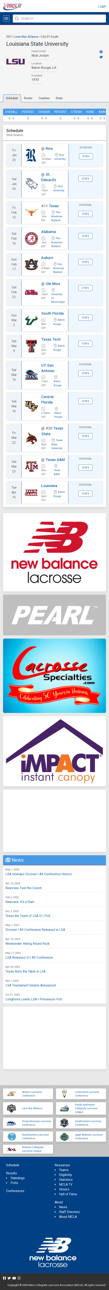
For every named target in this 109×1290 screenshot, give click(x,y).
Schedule (12, 98)
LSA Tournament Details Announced (30, 985)
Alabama (48, 232)
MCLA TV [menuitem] (65, 1184)
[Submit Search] (17, 19)
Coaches (44, 98)
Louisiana (49, 486)
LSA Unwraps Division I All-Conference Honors (38, 874)
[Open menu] (6, 18)
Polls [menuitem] (14, 1183)
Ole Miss (53, 284)
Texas (54, 206)
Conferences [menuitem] (15, 1191)
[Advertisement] (54, 821)
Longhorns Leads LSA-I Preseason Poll (33, 999)
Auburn (47, 258)
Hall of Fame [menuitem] (68, 1194)
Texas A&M (55, 460)
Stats (59, 98)
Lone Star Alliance (26, 36)
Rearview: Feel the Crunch (23, 888)
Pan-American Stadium (56, 216)
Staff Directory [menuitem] (69, 1212)
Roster (28, 98)
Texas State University (57, 444)
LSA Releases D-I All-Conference (29, 957)
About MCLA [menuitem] (68, 1217)
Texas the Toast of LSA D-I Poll (27, 916)
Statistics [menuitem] (66, 1180)
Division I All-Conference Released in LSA (35, 930)
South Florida (52, 313)
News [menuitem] (63, 1207)
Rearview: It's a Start (19, 902)
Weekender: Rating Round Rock (27, 944)
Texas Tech (51, 339)
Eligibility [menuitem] (65, 1175)
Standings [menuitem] (18, 1178)
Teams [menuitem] (64, 1170)
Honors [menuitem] (64, 1189)
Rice (49, 148)
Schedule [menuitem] (12, 1165)
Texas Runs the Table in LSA (25, 971)
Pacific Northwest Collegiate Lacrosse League (86, 1108)
